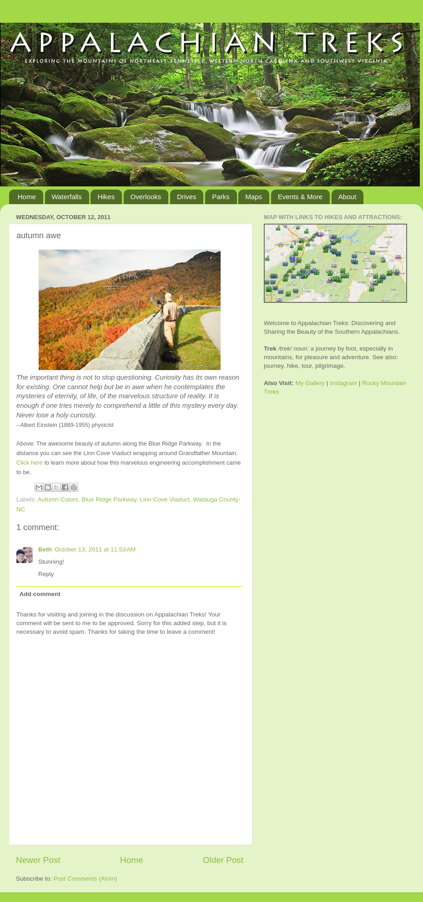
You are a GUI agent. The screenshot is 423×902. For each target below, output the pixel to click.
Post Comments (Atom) (85, 878)
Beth (45, 549)
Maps (253, 196)
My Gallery (310, 383)
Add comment (40, 594)
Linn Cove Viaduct (164, 499)
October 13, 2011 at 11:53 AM (95, 549)
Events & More (300, 196)
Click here (29, 462)
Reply (46, 574)
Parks (220, 196)
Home (27, 196)
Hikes (106, 196)
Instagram (343, 383)
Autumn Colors (58, 499)
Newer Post (38, 860)
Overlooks (146, 196)
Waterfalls (67, 196)
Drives (186, 196)
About (347, 196)
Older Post (223, 860)
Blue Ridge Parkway (108, 499)
